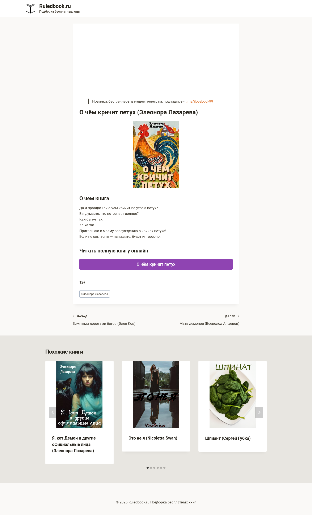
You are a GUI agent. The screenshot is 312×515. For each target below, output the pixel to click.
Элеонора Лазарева (94, 294)
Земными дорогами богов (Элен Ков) (112, 319)
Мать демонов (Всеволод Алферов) (199, 319)
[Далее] (259, 412)
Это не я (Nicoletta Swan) (153, 438)
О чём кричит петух (156, 264)
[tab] (148, 468)
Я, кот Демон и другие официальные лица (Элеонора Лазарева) (74, 444)
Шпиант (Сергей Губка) (227, 438)
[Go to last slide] (53, 412)
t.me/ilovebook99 (199, 101)
